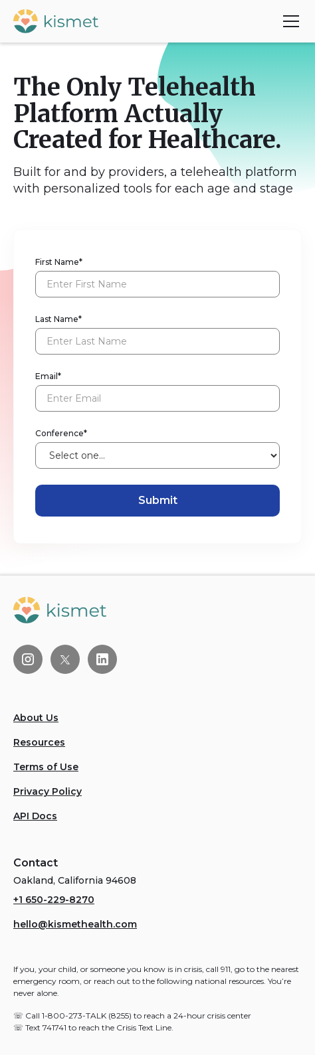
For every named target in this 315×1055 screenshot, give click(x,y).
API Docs (35, 816)
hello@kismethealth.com (75, 924)
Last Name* (58, 319)
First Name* (58, 262)
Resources (39, 742)
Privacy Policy (47, 791)
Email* (48, 376)
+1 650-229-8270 (53, 900)
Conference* (61, 433)
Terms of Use (45, 767)
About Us (35, 718)
